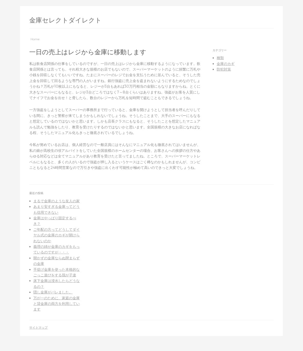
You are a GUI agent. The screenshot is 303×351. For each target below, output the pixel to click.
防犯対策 (224, 69)
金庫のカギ (226, 63)
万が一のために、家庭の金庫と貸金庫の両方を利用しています (56, 304)
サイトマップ (38, 327)
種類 (220, 58)
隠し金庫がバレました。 (53, 292)
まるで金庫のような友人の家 (56, 201)
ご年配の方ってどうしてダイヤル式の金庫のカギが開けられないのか (56, 235)
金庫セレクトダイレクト (65, 20)
